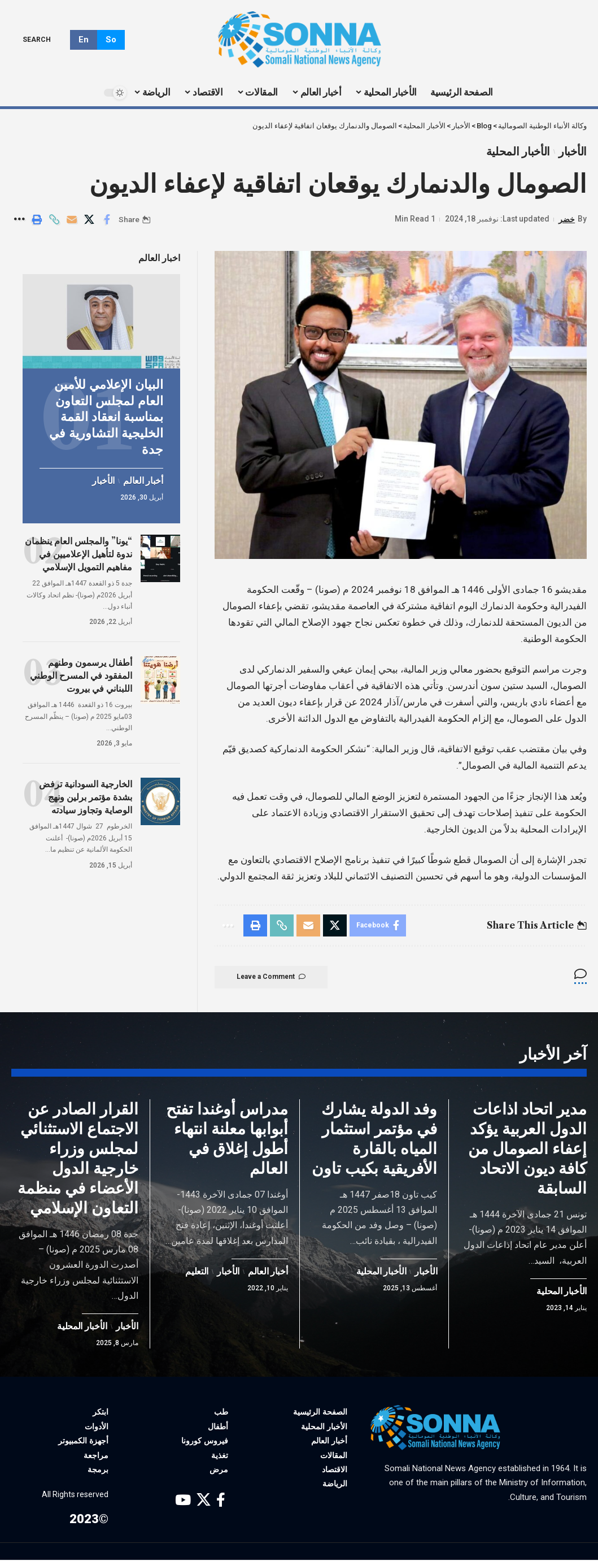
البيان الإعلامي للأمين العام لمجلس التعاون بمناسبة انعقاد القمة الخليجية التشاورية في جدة (106, 415)
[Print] (37, 220)
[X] (203, 1502)
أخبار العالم (143, 479)
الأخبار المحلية (517, 151)
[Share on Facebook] (107, 220)
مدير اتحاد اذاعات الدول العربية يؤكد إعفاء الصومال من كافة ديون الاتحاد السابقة (527, 1149)
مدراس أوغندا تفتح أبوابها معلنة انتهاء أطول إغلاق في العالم (227, 1139)
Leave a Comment (272, 977)
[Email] (72, 220)
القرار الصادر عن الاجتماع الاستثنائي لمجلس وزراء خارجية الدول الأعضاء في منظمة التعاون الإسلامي (78, 1159)
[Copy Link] (54, 220)
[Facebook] (220, 1502)
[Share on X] (89, 220)
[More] (19, 220)
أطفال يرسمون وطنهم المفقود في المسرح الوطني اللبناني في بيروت (81, 673)
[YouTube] (183, 1502)
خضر (566, 219)
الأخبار (572, 151)
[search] (45, 39)
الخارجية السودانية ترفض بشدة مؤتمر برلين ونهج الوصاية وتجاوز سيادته (85, 795)
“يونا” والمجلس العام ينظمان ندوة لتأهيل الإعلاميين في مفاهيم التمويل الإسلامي (78, 551)
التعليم (196, 1273)
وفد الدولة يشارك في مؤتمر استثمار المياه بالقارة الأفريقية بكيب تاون (374, 1139)
